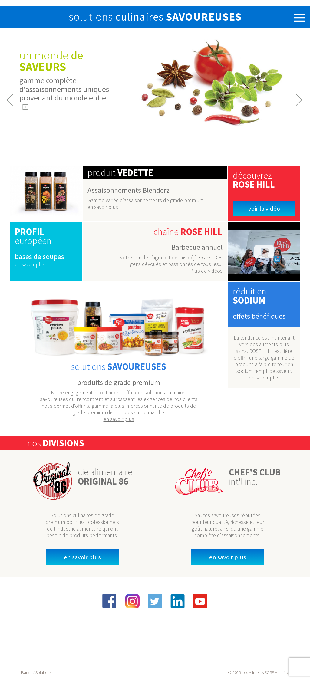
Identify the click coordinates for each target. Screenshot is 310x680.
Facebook (109, 601)
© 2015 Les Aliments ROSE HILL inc (258, 672)
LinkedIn (177, 601)
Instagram (132, 601)
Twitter (155, 601)
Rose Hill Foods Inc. (23, 17)
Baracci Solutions (36, 672)
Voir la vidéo (264, 208)
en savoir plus (102, 207)
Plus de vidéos (206, 271)
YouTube (200, 601)
